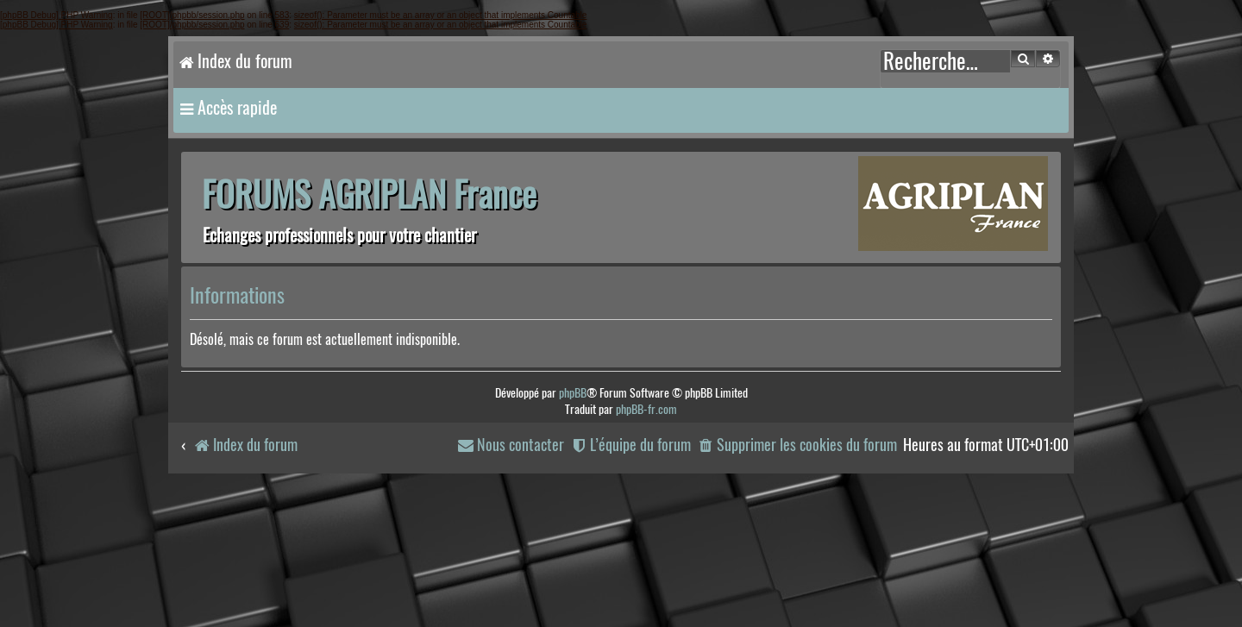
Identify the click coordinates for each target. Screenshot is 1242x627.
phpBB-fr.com (646, 409)
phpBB (572, 393)
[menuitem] (797, 445)
